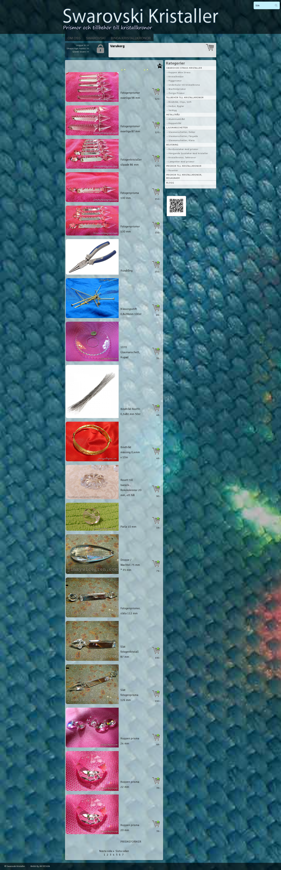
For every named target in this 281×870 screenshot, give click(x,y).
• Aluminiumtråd (176, 119)
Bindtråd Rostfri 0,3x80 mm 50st (130, 411)
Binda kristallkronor (131, 38)
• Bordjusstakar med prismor (182, 149)
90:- (158, 496)
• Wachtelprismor (176, 89)
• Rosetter (172, 170)
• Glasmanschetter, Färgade (182, 136)
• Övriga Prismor (176, 93)
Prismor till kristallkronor (183, 166)
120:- (158, 98)
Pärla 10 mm (128, 527)
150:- (158, 199)
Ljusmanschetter (177, 127)
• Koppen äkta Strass (178, 72)
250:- (158, 271)
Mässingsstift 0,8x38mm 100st (130, 311)
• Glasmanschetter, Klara (181, 140)
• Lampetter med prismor (180, 161)
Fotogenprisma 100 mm (129, 195)
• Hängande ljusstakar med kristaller (187, 153)
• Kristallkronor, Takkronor (181, 157)
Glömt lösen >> (81, 51)
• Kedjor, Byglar (175, 106)
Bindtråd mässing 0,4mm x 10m (130, 452)
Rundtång (126, 270)
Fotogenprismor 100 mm (130, 229)
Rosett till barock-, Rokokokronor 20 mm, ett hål (130, 487)
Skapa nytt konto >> (78, 48)
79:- (158, 570)
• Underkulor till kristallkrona (183, 85)
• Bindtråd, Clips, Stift (179, 102)
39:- (158, 358)
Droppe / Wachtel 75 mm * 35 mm (130, 565)
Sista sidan (122, 851)
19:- (158, 527)
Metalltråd (173, 114)
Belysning (172, 144)
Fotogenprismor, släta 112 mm (130, 611)
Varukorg (117, 46)
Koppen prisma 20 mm (129, 827)
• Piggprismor (174, 80)
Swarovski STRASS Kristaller (184, 68)
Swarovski (95, 38)
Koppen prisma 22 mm (129, 784)
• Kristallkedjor (175, 76)
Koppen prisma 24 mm (129, 741)
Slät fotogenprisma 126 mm (129, 695)
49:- (158, 415)
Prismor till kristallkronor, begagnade (184, 176)
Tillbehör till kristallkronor (185, 97)
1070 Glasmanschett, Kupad (130, 352)
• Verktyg (172, 110)
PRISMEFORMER (130, 842)
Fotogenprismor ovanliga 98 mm (130, 95)
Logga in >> (82, 45)
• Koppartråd (174, 123)
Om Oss (74, 38)
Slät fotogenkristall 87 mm (129, 652)
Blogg (170, 182)
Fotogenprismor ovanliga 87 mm (130, 129)
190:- (158, 657)
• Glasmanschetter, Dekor (181, 132)
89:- (158, 315)
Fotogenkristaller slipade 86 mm (131, 162)
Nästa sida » (106, 851)
